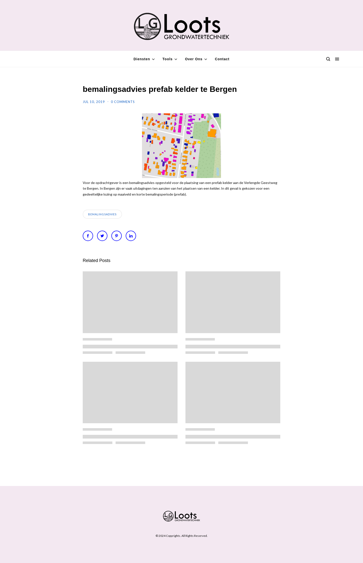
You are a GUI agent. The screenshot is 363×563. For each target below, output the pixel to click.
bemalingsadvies (102, 214)
